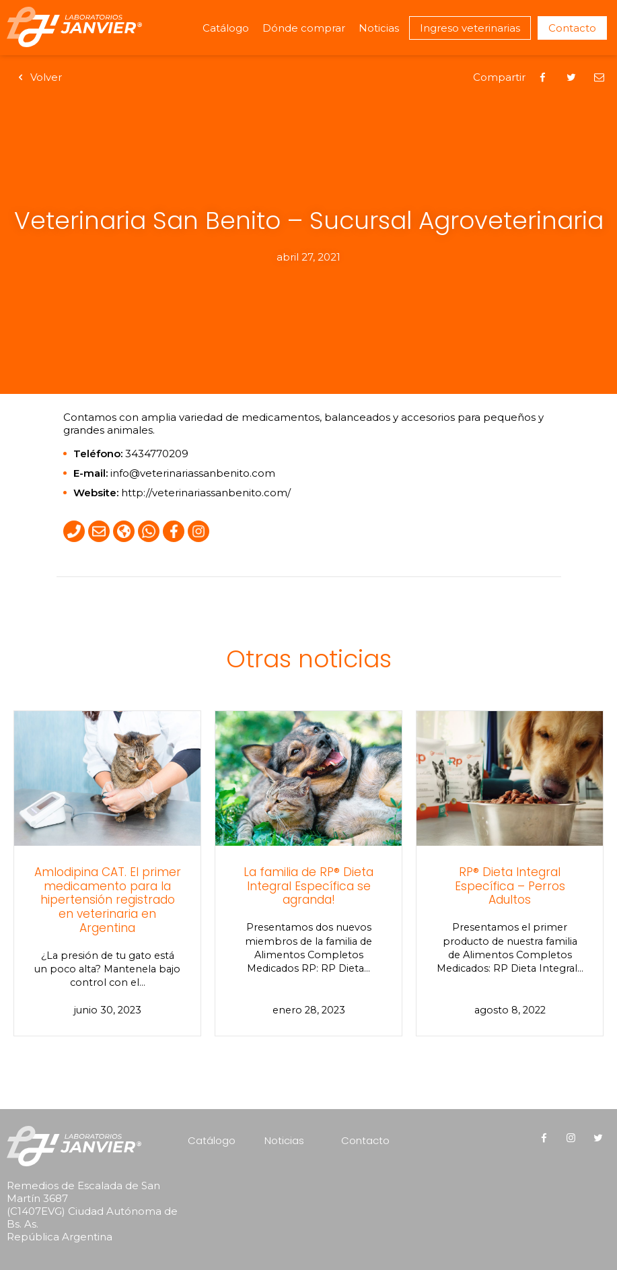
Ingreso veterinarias (470, 28)
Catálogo (226, 28)
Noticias (379, 28)
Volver (37, 77)
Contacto (572, 28)
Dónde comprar (303, 28)
